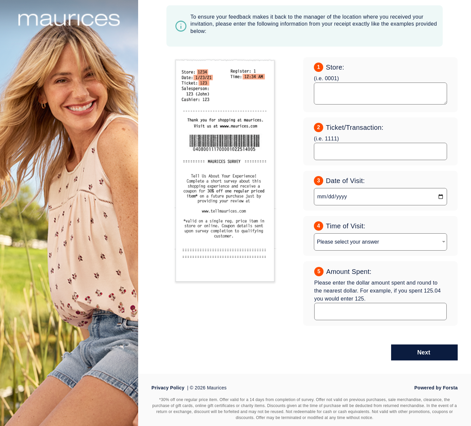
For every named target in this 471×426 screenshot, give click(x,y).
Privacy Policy (167, 387)
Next (423, 352)
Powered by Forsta (436, 387)
